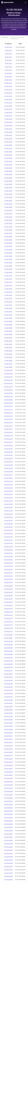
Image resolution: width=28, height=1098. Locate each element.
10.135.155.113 (8, 416)
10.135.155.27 (8, 135)
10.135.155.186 (8, 654)
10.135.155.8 (8, 73)
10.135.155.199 (8, 697)
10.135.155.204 (8, 713)
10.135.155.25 (8, 129)
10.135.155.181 (8, 638)
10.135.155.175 (8, 618)
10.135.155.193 (8, 677)
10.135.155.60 (8, 243)
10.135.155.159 (8, 566)
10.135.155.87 (8, 331)
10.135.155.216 (8, 752)
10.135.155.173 (8, 612)
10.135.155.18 (8, 106)
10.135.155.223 (8, 775)
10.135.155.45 (8, 194)
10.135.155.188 (8, 661)
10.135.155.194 (8, 680)
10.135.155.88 (8, 334)
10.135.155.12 (8, 86)
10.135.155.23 (8, 122)
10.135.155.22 (8, 119)
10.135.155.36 (8, 165)
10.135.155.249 (8, 860)
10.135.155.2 (8, 54)
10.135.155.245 (8, 847)
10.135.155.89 (8, 338)
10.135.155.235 (8, 814)
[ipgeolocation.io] (7, 2)
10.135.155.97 (8, 364)
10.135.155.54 (8, 223)
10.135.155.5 (8, 63)
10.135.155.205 (8, 716)
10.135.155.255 (8, 879)
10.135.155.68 (8, 269)
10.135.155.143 (8, 514)
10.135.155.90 (8, 341)
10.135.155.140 (8, 504)
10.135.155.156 (8, 556)
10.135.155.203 (8, 710)
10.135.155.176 (8, 621)
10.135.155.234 (8, 811)
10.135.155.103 (8, 383)
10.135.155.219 (8, 762)
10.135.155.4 (8, 60)
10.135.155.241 (8, 834)
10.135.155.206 (8, 719)
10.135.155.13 (8, 89)
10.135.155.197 (8, 690)
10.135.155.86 (8, 328)
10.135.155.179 (8, 631)
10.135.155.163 (8, 579)
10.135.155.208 (8, 726)
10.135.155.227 (8, 788)
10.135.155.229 (8, 794)
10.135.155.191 (8, 670)
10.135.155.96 (8, 360)
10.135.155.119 (8, 435)
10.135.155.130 (8, 471)
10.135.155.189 (8, 664)
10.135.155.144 (8, 517)
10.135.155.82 (8, 315)
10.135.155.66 (8, 262)
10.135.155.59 (8, 240)
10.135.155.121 (8, 442)
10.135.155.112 (8, 413)
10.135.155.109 (8, 403)
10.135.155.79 (8, 305)
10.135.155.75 (8, 292)
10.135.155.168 (8, 595)
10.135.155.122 (8, 445)
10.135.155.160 (8, 569)
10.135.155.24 (8, 125)
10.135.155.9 (8, 76)
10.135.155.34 (8, 158)
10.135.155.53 (8, 220)
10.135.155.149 (8, 533)
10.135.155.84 (8, 321)
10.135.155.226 (8, 785)
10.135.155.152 (8, 543)
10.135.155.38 (8, 171)
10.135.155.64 (8, 256)
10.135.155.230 (8, 798)
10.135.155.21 (8, 116)
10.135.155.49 (8, 207)
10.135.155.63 (8, 253)
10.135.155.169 (8, 599)
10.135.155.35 (8, 161)
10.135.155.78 (8, 302)
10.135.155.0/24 (14, 38)
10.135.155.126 (8, 458)
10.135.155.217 (8, 755)
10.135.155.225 (8, 781)
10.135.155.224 (8, 778)
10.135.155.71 (8, 279)
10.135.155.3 (8, 57)
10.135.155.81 (8, 311)
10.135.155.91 (8, 344)
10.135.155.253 (8, 873)
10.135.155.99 (8, 370)
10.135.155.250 (8, 863)
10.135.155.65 (8, 259)
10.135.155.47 (8, 200)
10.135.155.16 (8, 99)
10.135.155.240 (8, 830)
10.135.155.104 (8, 386)
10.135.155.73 (8, 285)
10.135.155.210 (8, 732)
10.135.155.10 (8, 80)
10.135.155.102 (8, 380)
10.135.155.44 (8, 191)
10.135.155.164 (8, 582)
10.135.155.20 (8, 112)
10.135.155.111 (8, 409)
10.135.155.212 (8, 739)
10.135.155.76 (8, 295)
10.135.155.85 (8, 324)
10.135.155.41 (8, 181)
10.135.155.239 (8, 827)
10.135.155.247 (8, 853)
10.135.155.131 (8, 475)
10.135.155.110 (8, 406)
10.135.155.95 (8, 357)
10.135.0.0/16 (21, 37)
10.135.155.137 (8, 494)
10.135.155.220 (8, 765)
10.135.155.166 (8, 589)
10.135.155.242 (8, 837)
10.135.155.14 (8, 93)
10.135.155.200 (8, 700)
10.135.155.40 (8, 178)
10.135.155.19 (8, 109)
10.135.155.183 (8, 644)
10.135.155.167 (8, 592)
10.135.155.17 (8, 102)
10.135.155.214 (8, 746)
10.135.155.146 (8, 524)
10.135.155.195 (8, 683)
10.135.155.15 (8, 96)
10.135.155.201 (8, 703)
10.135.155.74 (8, 289)
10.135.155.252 (8, 870)
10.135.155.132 (8, 478)
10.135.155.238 (8, 824)
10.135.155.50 (8, 210)
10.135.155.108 (8, 400)
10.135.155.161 (8, 573)
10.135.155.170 (8, 602)
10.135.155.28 (8, 138)
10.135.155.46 (8, 197)
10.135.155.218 (8, 759)
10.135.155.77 (8, 298)
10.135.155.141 (8, 507)
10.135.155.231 (8, 801)
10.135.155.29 (8, 142)
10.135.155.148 (8, 530)
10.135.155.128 (8, 465)
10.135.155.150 (8, 537)
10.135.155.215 (8, 749)
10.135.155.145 (8, 520)
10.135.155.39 (8, 174)
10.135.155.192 (8, 674)
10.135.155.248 (8, 856)
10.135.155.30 (8, 145)
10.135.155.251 (8, 866)
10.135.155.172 (8, 608)
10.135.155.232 (8, 804)
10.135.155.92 (8, 347)
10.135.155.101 (8, 377)
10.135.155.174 (8, 615)
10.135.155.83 (8, 318)
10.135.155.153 (8, 546)
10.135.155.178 (8, 628)
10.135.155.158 (8, 563)
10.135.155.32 (8, 151)
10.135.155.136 (8, 491)
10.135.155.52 (8, 217)
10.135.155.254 (8, 876)
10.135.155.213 (8, 742)
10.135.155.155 (8, 553)
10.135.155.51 (8, 213)
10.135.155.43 (8, 187)
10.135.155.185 (8, 651)
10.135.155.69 (8, 272)
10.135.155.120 (8, 439)
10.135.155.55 (8, 227)
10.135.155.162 (8, 576)
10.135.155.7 (8, 70)
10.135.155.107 (8, 396)
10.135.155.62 (8, 249)
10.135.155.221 (8, 768)
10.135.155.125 (8, 455)
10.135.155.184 (8, 648)
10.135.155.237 (8, 821)
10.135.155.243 (8, 840)
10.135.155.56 (8, 230)
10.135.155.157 (8, 559)
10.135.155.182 (8, 641)
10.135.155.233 (8, 808)
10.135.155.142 (8, 510)
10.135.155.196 (8, 687)
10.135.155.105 (8, 390)
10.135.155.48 (8, 204)
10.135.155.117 (8, 429)
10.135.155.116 (8, 426)
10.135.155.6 (8, 67)
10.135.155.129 (8, 468)
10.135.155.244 (8, 843)
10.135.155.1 (8, 50)
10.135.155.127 (8, 462)
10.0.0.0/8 (13, 37)
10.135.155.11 (8, 83)
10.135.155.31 (8, 148)
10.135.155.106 (8, 393)
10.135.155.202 (8, 706)
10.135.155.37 (8, 168)
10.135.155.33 (8, 155)
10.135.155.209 (8, 729)
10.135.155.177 (8, 625)
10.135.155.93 (8, 351)
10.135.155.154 (8, 550)
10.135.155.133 (8, 481)
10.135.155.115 (8, 422)
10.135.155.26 (8, 132)
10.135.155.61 (8, 246)
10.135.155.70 (8, 275)
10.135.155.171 (8, 605)
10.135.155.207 (8, 723)
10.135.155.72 (8, 282)
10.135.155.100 (8, 373)
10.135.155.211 (8, 736)
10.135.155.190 (8, 667)
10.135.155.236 (8, 817)
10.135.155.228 (8, 791)
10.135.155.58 (8, 236)
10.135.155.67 (8, 266)
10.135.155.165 (8, 586)
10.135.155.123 (8, 448)
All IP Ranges (5, 37)
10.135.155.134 (8, 484)
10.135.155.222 (8, 772)
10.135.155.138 (8, 497)
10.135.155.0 (8, 47)
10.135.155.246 (8, 850)
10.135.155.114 (8, 419)
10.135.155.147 (8, 527)
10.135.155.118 (8, 432)
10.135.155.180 (8, 635)
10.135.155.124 (8, 452)
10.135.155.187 (8, 657)
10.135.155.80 (8, 308)
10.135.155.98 (8, 367)
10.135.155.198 (8, 693)
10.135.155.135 (8, 488)
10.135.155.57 (8, 233)
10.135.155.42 (8, 184)
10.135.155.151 (8, 540)
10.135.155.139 (8, 501)
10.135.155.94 (8, 354)
